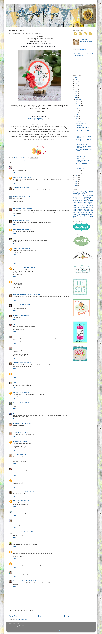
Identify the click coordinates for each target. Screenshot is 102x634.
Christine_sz (16, 511)
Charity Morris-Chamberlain (20, 166)
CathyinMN (16, 362)
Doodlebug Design (87, 199)
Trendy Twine (82, 216)
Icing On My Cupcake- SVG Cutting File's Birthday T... (84, 150)
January (78, 173)
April (77, 116)
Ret (14, 571)
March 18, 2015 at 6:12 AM (22, 187)
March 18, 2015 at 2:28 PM (24, 382)
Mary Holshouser (17, 267)
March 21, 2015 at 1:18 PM (29, 580)
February (78, 170)
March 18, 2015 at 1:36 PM (25, 336)
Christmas (82, 197)
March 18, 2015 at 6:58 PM (22, 500)
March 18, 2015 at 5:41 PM (26, 454)
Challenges (75, 197)
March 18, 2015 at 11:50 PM (24, 563)
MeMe (14, 315)
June (77, 112)
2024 (75, 79)
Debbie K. (15, 229)
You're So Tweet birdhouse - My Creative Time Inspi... (83, 164)
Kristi (14, 441)
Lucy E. (15, 479)
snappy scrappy (17, 491)
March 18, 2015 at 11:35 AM (23, 315)
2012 (75, 179)
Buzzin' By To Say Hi (80, 158)
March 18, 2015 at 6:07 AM (25, 177)
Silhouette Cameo (85, 214)
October (78, 103)
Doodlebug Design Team (79, 200)
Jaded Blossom (88, 202)
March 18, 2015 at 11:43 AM (23, 324)
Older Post (65, 616)
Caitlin (14, 542)
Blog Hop (84, 192)
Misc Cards (85, 205)
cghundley (15, 281)
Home (40, 616)
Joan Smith (16, 208)
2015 (75, 97)
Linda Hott (15, 177)
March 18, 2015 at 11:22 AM (23, 304)
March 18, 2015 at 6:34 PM (23, 479)
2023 (75, 81)
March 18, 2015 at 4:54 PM (25, 413)
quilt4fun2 (15, 413)
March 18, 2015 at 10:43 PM (23, 542)
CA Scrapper (16, 432)
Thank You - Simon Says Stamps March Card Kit (83, 167)
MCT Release (19, 160)
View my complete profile (86, 41)
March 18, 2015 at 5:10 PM (24, 423)
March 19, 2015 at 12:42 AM (21, 571)
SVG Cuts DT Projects (82, 210)
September (78, 105)
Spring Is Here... (79, 125)
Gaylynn (15, 382)
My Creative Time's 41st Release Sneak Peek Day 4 (83, 137)
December (78, 99)
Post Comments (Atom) (21, 619)
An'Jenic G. (16, 238)
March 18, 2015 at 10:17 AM (28, 267)
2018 (75, 91)
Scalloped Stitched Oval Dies (36, 118)
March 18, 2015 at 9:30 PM (27, 531)
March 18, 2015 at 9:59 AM (26, 258)
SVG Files (80, 212)
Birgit (14, 187)
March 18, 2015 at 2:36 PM (22, 392)
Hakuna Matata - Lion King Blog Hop (84, 134)
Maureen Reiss (16, 531)
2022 (75, 83)
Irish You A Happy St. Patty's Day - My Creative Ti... (84, 153)
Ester (14, 551)
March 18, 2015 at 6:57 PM (27, 491)
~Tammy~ (15, 423)
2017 (75, 93)
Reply (14, 172)
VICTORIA (15, 336)
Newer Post (13, 616)
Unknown (15, 248)
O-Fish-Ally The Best (80, 156)
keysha (15, 324)
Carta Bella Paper (87, 195)
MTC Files (79, 205)
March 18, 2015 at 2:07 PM (27, 373)
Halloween (80, 202)
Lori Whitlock (76, 203)
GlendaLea (15, 196)
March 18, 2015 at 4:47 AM (34, 166)
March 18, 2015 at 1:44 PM (21, 347)
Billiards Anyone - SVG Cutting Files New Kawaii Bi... (84, 161)
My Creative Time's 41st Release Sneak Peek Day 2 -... (83, 143)
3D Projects (76, 192)
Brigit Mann (84, 39)
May (77, 114)
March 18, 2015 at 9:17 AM (25, 238)
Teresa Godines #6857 (18, 468)
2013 (75, 177)
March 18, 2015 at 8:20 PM (26, 511)
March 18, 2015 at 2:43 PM (23, 402)
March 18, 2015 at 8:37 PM (23, 520)
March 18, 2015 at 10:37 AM (25, 281)
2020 (75, 87)
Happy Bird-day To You (81, 123)
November (78, 101)
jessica (15, 220)
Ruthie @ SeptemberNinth (19, 294)
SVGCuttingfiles (76, 214)
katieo (14, 304)
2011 (75, 181)
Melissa (15, 520)
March (77, 118)
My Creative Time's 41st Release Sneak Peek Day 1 (83, 147)
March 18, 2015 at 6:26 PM (31, 468)
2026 (75, 77)
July (77, 110)
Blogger (59, 630)
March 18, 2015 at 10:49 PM (22, 551)
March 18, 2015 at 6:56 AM (25, 208)
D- (13, 347)
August (77, 108)
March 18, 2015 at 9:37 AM (24, 248)
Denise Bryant (16, 373)
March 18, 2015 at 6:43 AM (25, 196)
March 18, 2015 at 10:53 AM (33, 294)
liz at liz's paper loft (18, 580)
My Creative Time (27, 160)
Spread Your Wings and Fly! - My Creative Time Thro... (83, 128)
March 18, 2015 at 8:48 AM (23, 220)
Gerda (14, 402)
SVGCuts (89, 212)
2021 (75, 85)
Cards (14, 160)
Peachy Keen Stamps (79, 209)
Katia (14, 500)
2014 (75, 175)
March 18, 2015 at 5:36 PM (22, 441)
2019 (75, 89)
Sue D (14, 392)
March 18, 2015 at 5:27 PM (26, 432)
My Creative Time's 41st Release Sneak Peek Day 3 (83, 140)
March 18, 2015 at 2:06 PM (25, 362)
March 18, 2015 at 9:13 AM (24, 229)
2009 (75, 185)
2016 (75, 95)
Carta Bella (88, 194)
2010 (75, 183)
